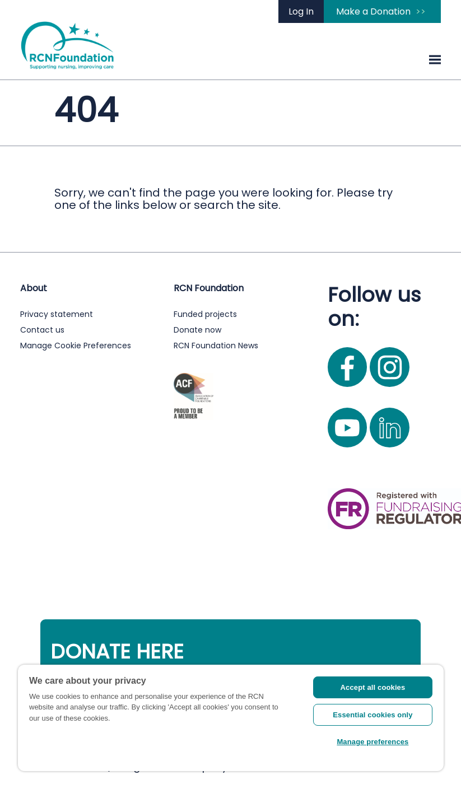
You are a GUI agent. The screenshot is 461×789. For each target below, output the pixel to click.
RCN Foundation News (216, 345)
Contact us (42, 329)
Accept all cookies (373, 687)
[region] (231, 718)
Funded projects (205, 314)
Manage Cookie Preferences (75, 345)
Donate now (197, 329)
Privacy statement (56, 314)
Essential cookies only (372, 715)
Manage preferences (372, 741)
